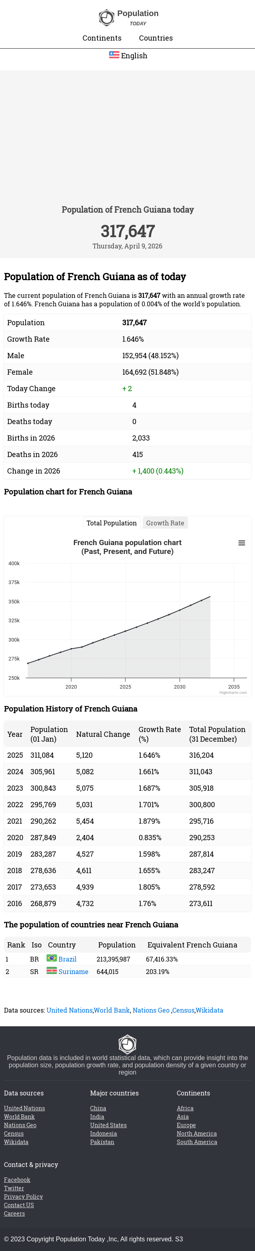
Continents (102, 38)
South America (197, 1142)
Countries (156, 38)
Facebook (17, 1179)
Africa (185, 1108)
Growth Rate (165, 523)
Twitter (14, 1188)
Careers (14, 1213)
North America (197, 1133)
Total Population (112, 523)
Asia (183, 1116)
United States (108, 1125)
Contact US (19, 1205)
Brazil (62, 959)
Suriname (68, 971)
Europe (186, 1125)
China (98, 1108)
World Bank (112, 1010)
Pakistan (102, 1142)
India (97, 1116)
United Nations (70, 1010)
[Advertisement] (127, 142)
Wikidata (209, 1010)
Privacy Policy (23, 1196)
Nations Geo (151, 1010)
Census (183, 1010)
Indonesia (103, 1133)
